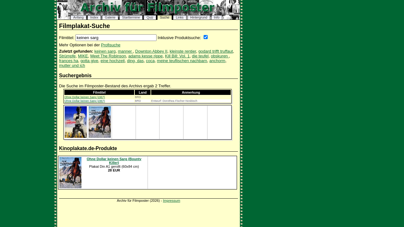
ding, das (135, 60)
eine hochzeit (113, 60)
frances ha (68, 60)
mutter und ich (72, 65)
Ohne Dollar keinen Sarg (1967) (84, 97)
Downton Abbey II (151, 51)
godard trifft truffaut (216, 51)
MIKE (83, 56)
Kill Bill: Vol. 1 (177, 56)
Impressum (171, 200)
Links (179, 17)
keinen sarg (105, 51)
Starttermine (131, 17)
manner (125, 51)
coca (150, 60)
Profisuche (110, 45)
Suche (164, 17)
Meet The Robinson (108, 56)
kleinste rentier (182, 51)
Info (216, 17)
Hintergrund (198, 17)
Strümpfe (67, 56)
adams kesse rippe (145, 56)
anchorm (217, 60)
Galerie (110, 17)
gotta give (89, 60)
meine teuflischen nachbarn (182, 60)
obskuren (220, 56)
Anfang (78, 17)
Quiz (149, 17)
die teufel (200, 56)
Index (94, 17)
